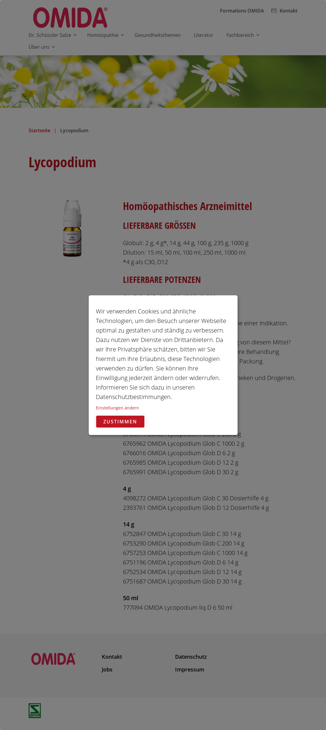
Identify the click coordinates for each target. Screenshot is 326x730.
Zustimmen (120, 421)
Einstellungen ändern (117, 408)
